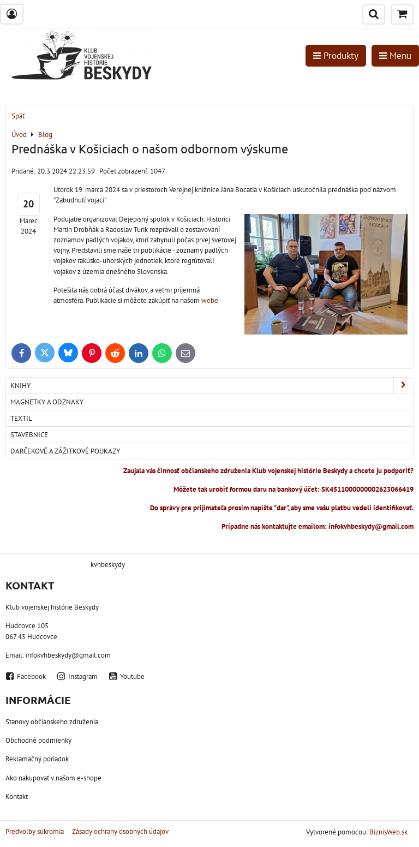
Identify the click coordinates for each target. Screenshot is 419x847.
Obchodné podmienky (38, 740)
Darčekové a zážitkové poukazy (65, 451)
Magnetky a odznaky (46, 402)
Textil (21, 418)
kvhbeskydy (108, 564)
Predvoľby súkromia (34, 831)
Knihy (211, 385)
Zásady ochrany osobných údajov (120, 831)
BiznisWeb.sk (388, 832)
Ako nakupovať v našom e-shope (53, 778)
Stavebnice (29, 434)
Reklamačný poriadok (37, 759)
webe (209, 300)
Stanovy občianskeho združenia (51, 721)
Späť (18, 116)
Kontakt (16, 796)
